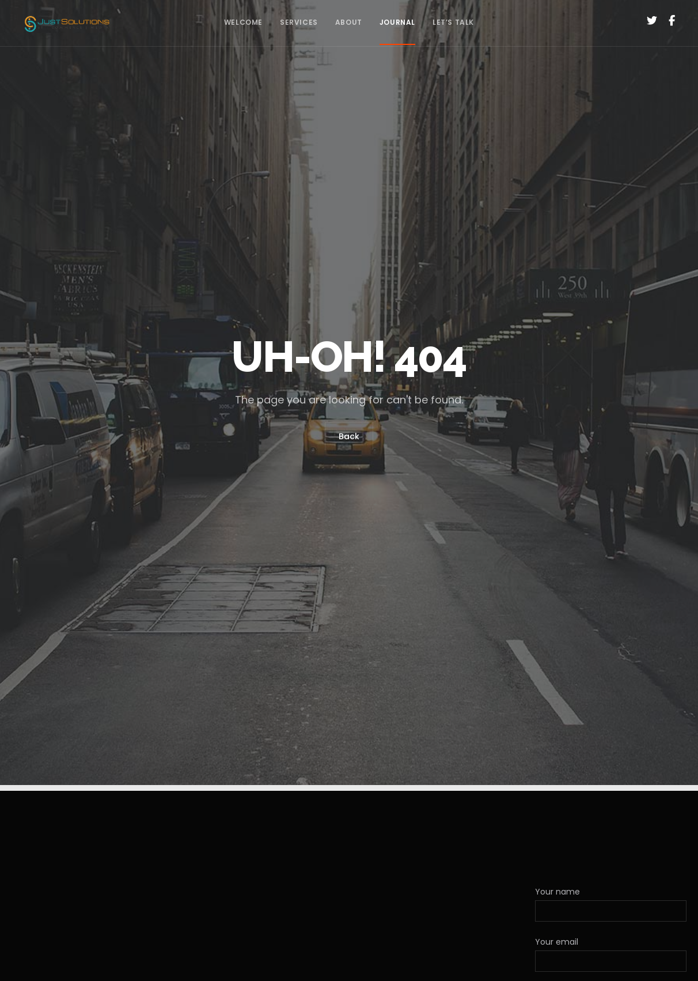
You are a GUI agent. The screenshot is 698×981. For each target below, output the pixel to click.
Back (349, 436)
